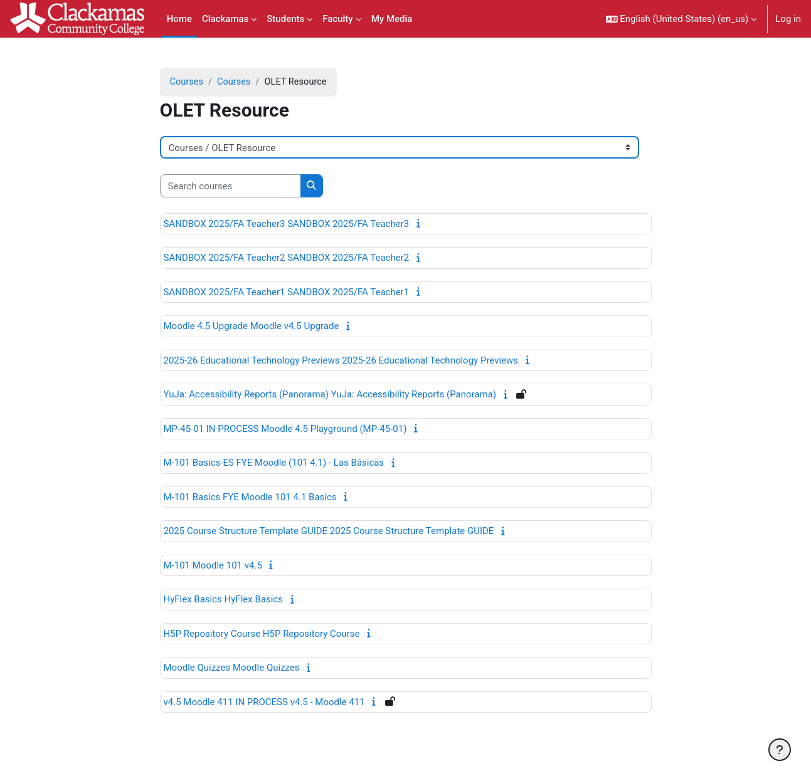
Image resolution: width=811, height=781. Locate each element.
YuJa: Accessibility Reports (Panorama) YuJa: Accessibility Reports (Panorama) (330, 395)
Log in (788, 18)
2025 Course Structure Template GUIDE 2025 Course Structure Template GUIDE (329, 531)
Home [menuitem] (179, 18)
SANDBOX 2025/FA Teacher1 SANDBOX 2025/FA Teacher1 (287, 292)
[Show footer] (779, 749)
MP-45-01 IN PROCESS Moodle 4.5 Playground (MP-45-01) (285, 429)
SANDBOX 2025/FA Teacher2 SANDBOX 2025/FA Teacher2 (287, 258)
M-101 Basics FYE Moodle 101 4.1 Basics (250, 497)
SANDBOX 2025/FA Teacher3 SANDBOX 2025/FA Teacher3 (287, 224)
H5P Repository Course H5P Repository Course (262, 634)
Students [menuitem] (285, 18)
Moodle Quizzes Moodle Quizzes (232, 668)
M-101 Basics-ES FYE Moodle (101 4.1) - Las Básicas (274, 463)
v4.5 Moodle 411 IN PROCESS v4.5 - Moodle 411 (264, 702)
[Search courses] (230, 186)
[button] (681, 19)
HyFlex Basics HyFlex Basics (223, 599)
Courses (187, 82)
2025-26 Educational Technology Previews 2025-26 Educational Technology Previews (341, 361)
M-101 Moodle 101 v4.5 (213, 566)
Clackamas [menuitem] (225, 18)
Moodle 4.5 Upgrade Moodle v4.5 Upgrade (251, 326)
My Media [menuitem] (392, 18)
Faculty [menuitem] (337, 18)
